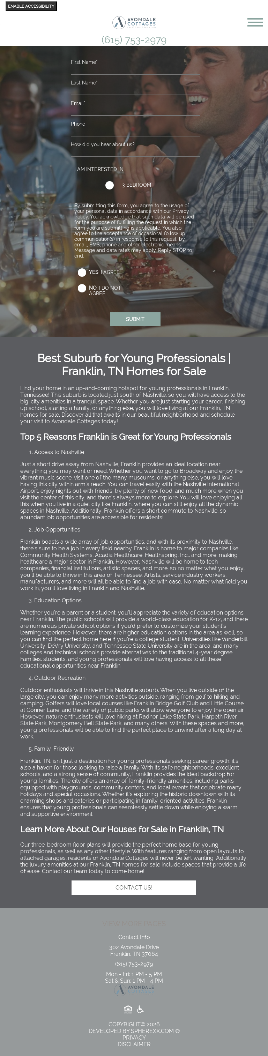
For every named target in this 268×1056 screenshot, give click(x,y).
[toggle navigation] (255, 22)
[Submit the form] (135, 319)
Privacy (134, 1037)
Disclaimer (134, 1044)
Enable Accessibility (31, 6)
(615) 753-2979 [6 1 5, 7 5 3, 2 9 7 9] (134, 40)
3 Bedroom (136, 185)
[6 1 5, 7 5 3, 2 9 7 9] (134, 964)
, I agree (104, 272)
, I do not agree (105, 290)
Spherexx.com (152, 1031)
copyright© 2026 (134, 1024)
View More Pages (134, 924)
